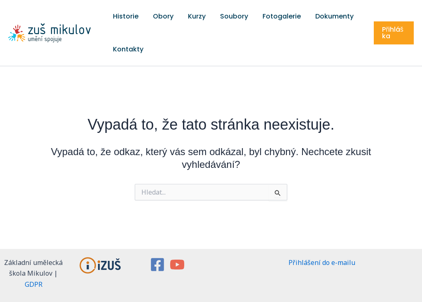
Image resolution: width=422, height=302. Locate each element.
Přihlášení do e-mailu (321, 262)
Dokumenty (300, 16)
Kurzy (181, 16)
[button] (391, 32)
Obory (153, 16)
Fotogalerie (253, 16)
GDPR (33, 284)
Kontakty (125, 49)
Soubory (212, 16)
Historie (122, 16)
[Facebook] (157, 264)
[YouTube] (177, 264)
